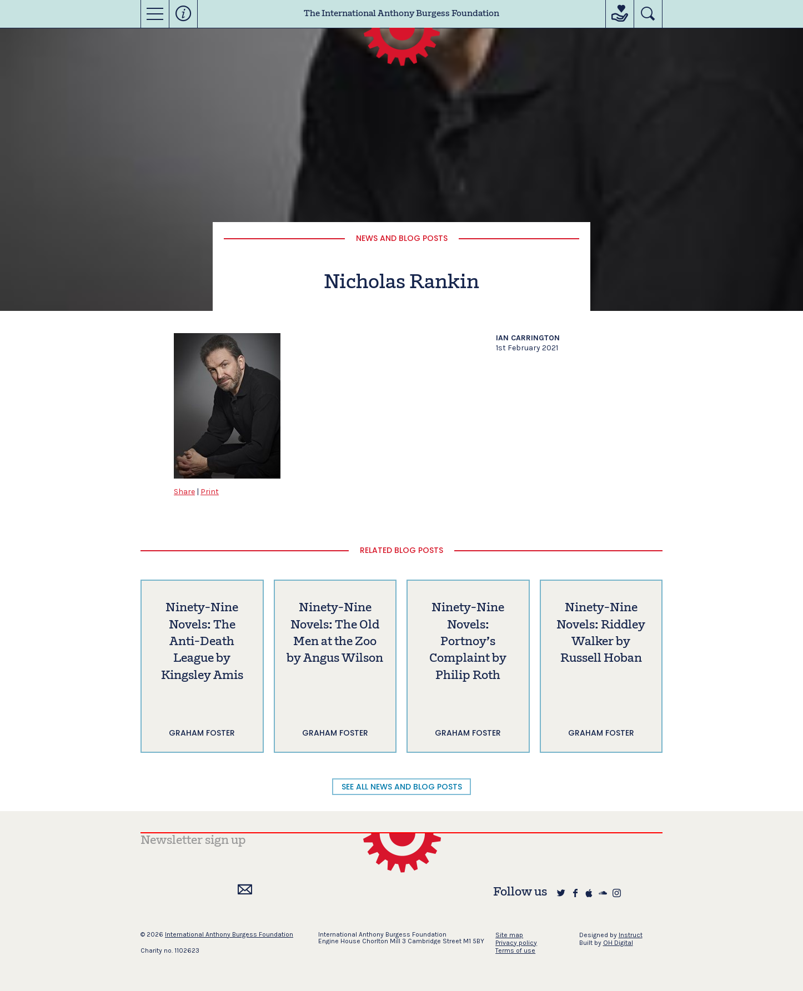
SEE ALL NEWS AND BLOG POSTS (402, 786)
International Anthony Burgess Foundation (229, 934)
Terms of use (515, 950)
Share (184, 491)
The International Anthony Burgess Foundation (401, 13)
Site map (509, 935)
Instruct (631, 935)
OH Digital (618, 943)
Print (209, 491)
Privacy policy (516, 943)
